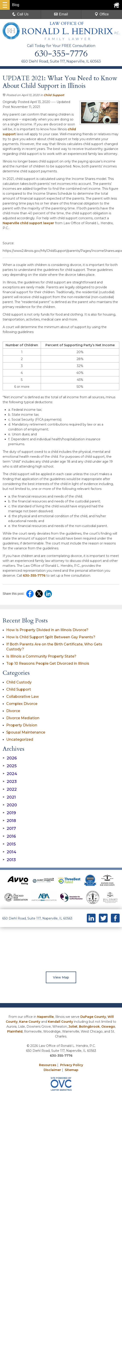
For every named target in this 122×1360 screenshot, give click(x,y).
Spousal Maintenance (25, 732)
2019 (9, 813)
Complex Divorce (21, 704)
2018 (9, 820)
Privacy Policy (71, 1065)
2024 (10, 774)
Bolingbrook (89, 1027)
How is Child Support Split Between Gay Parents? (50, 637)
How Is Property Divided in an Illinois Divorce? (47, 630)
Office (102, 14)
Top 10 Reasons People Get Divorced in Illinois (47, 663)
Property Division (21, 725)
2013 (9, 860)
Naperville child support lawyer (28, 223)
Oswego (108, 1027)
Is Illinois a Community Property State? (41, 656)
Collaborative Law (22, 696)
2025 (10, 766)
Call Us (20, 14)
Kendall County (60, 1022)
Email (61, 14)
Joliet (73, 1027)
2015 (9, 844)
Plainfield (14, 1031)
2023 (10, 781)
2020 (10, 805)
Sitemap (71, 1070)
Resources (47, 1065)
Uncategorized (19, 739)
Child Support (54, 95)
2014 (9, 852)
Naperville (45, 1017)
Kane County (29, 1022)
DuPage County (93, 1017)
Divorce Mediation (22, 718)
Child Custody (19, 682)
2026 (10, 758)
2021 (9, 797)
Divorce (13, 711)
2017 (9, 828)
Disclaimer (52, 1070)
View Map (61, 977)
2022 (10, 789)
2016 (9, 836)
